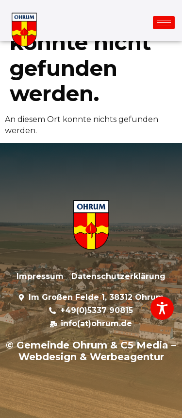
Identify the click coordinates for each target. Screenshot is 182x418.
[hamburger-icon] (164, 22)
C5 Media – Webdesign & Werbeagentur (97, 351)
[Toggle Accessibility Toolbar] (162, 308)
